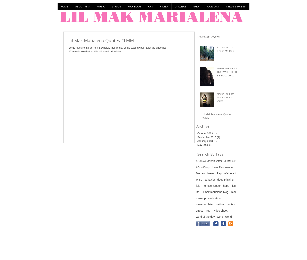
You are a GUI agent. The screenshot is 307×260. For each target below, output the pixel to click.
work (220, 216)
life (198, 192)
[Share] (203, 223)
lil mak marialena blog (215, 192)
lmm (233, 192)
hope (226, 185)
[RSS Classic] (230, 223)
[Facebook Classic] (216, 223)
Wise (199, 179)
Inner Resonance (222, 167)
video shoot (220, 210)
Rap (219, 173)
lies (234, 185)
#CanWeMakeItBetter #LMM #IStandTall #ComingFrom (217, 161)
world (228, 216)
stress (199, 210)
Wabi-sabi (230, 173)
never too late (204, 204)
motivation (214, 198)
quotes (231, 204)
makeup (201, 198)
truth (208, 210)
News (210, 173)
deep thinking (225, 179)
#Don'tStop (202, 167)
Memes (200, 173)
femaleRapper (212, 185)
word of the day (205, 216)
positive (219, 204)
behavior (209, 179)
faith (198, 185)
